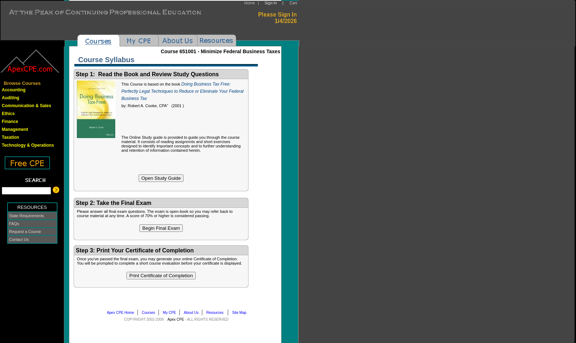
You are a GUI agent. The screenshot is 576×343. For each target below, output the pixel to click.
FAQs (14, 223)
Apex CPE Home (122, 313)
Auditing (10, 97)
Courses (150, 313)
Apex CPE (175, 319)
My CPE (171, 313)
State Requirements (26, 216)
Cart (293, 3)
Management (15, 129)
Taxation (10, 137)
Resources (216, 313)
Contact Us (19, 239)
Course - (220, 51)
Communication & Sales (26, 105)
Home (249, 3)
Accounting (13, 89)
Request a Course (25, 231)
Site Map (241, 313)
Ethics (8, 113)
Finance (10, 121)
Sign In (270, 3)
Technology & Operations (28, 145)
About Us (192, 313)
